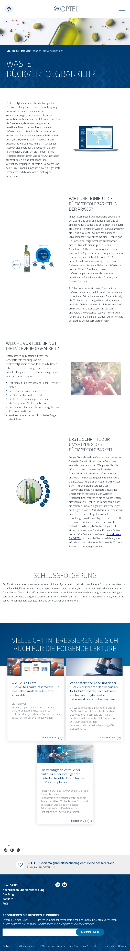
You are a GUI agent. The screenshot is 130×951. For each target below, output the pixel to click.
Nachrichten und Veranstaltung (24, 889)
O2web (122, 946)
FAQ (5, 903)
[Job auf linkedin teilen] (12, 850)
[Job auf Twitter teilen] (18, 850)
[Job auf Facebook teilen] (5, 850)
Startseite (12, 51)
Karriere (8, 899)
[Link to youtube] (64, 885)
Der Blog (26, 51)
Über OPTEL (10, 885)
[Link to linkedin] (58, 885)
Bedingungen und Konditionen (18, 946)
